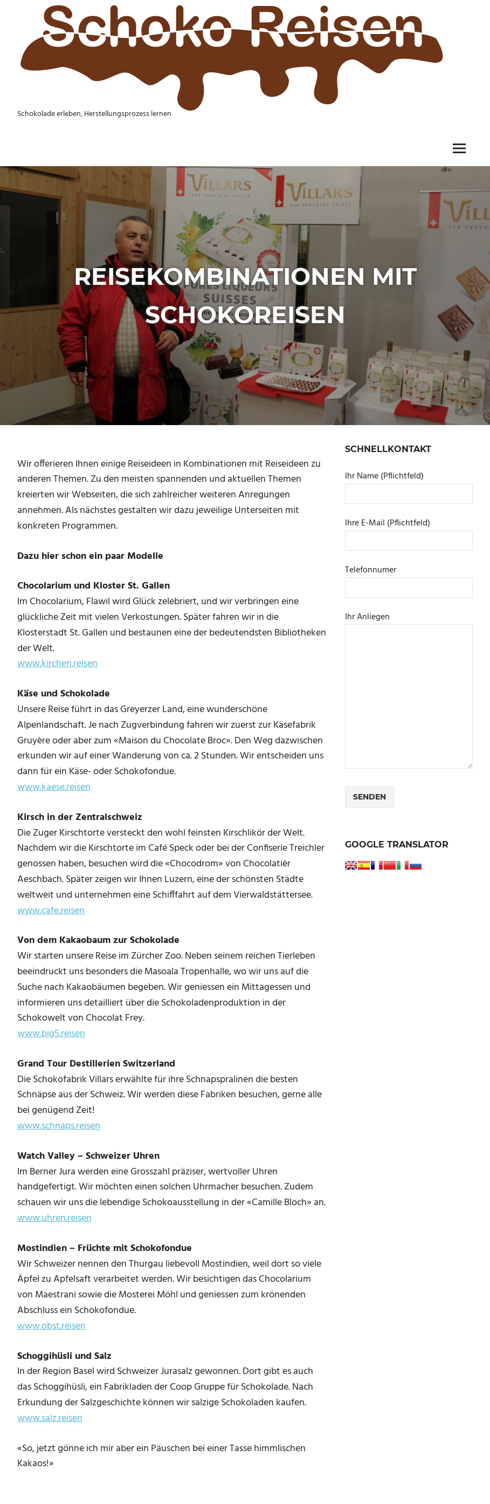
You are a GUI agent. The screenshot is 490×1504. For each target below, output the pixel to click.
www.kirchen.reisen (57, 664)
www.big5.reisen (51, 1034)
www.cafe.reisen (51, 911)
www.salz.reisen (49, 1418)
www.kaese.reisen (54, 787)
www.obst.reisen (51, 1326)
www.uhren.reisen (54, 1218)
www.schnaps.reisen (58, 1126)
